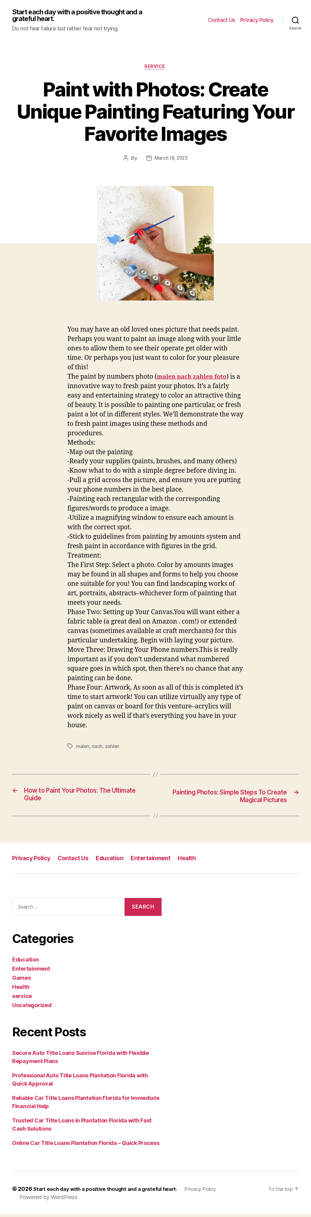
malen (83, 748)
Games (21, 980)
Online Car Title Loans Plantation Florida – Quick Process (85, 1145)
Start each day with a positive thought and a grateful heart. (81, 16)
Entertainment (158, 860)
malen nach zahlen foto (194, 378)
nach (97, 748)
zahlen (112, 748)
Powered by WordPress (48, 1200)
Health (196, 860)
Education (115, 860)
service (155, 68)
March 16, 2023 (171, 160)
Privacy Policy (257, 20)
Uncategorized (32, 1008)
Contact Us (221, 20)
